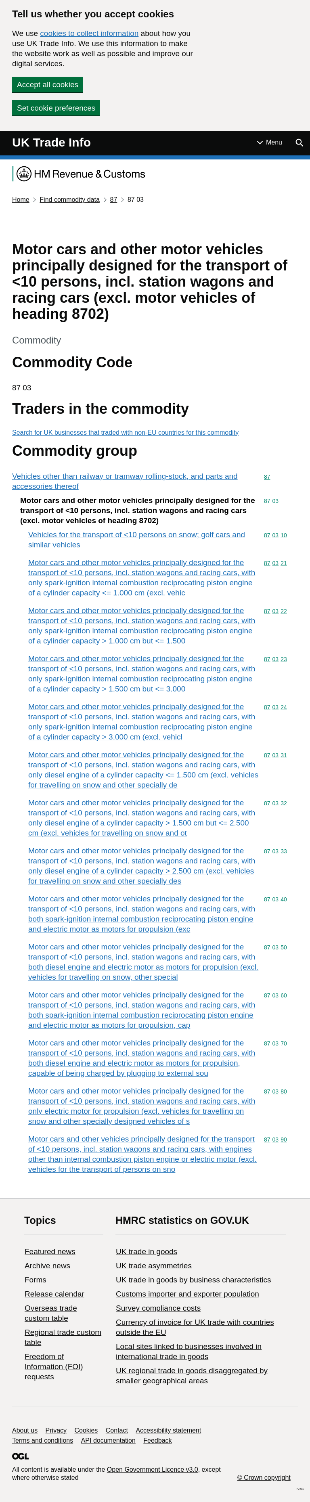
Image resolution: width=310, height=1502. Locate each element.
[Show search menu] (299, 142)
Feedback (157, 1440)
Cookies (86, 1430)
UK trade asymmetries (154, 1265)
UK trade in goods (146, 1251)
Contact (117, 1430)
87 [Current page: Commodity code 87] (113, 199)
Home (20, 199)
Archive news (47, 1265)
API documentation (108, 1440)
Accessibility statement (168, 1430)
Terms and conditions (42, 1440)
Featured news (50, 1251)
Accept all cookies (47, 84)
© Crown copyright (264, 1477)
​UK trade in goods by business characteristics (193, 1280)
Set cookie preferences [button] (56, 108)
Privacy (56, 1430)
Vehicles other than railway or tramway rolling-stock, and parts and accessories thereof (125, 481)
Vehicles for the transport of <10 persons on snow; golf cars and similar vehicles (136, 539)
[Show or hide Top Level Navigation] (269, 142)
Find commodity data (70, 199)
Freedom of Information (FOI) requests (54, 1366)
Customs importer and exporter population (187, 1294)
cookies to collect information (89, 33)
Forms (35, 1280)
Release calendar (54, 1294)
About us (25, 1430)
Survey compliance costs (158, 1308)
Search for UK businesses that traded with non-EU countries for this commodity (125, 432)
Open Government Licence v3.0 (152, 1469)
